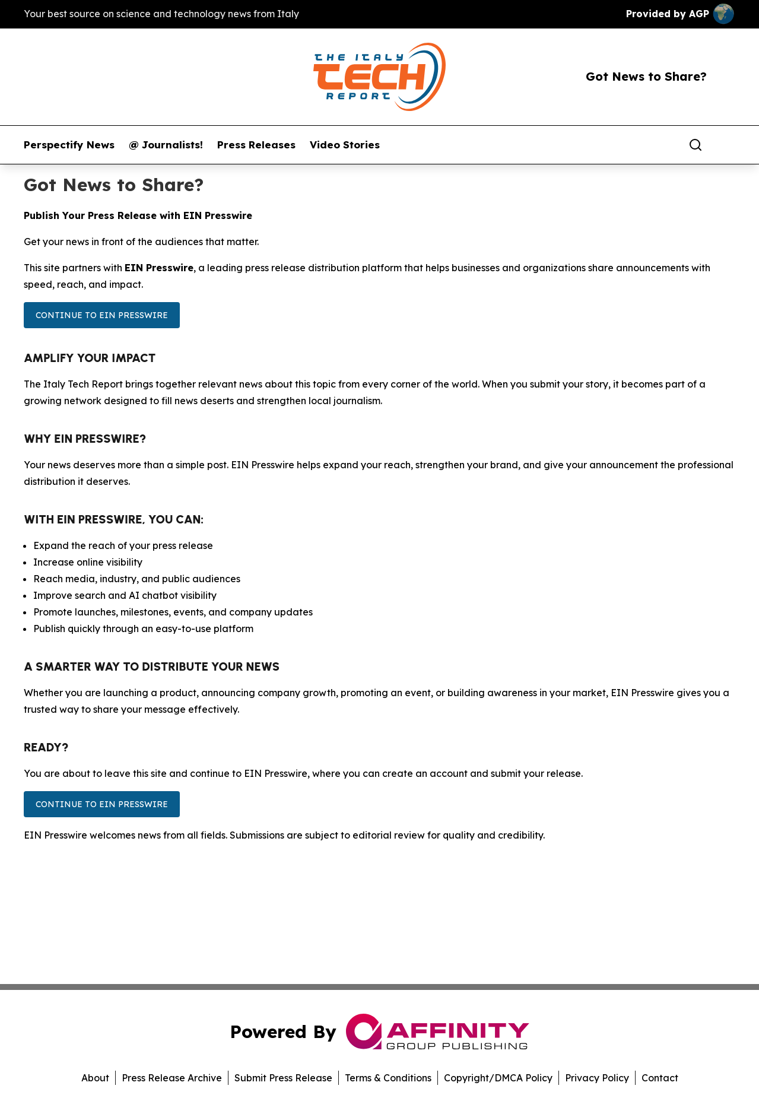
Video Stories (345, 145)
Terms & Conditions (388, 1078)
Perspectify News (69, 145)
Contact (660, 1078)
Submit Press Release (283, 1078)
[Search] (695, 144)
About (95, 1078)
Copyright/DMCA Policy (498, 1078)
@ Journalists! (166, 145)
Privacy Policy (597, 1078)
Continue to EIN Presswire (102, 315)
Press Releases (256, 145)
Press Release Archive (172, 1078)
